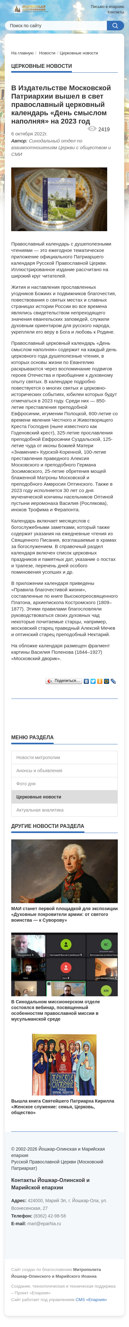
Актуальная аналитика (40, 810)
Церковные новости (79, 53)
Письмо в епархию (107, 7)
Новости (47, 53)
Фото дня (26, 783)
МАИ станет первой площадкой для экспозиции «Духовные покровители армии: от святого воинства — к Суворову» (64, 914)
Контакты (116, 12)
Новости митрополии (38, 757)
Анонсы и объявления (39, 770)
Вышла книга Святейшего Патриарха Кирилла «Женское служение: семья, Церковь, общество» (62, 1106)
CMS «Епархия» (91, 1299)
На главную (22, 53)
